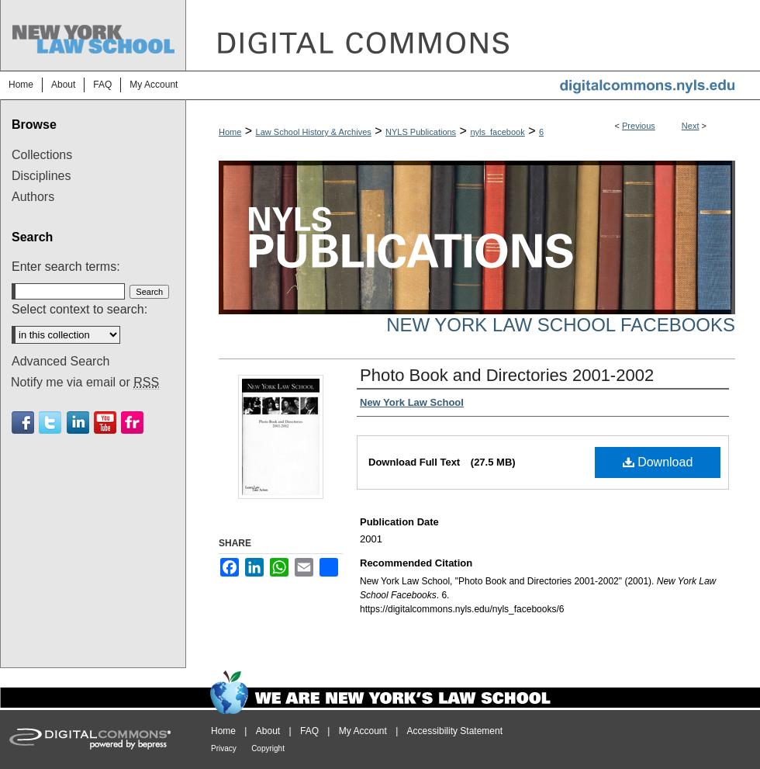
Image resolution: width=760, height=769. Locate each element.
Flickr (132, 422)
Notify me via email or (85, 383)
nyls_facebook (497, 132)
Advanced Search (60, 361)
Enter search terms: (66, 266)
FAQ (309, 731)
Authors (33, 196)
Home (230, 132)
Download (658, 462)
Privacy (224, 748)
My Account (363, 731)
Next (691, 125)
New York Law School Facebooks (560, 324)
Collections (42, 154)
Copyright (268, 748)
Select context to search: (79, 309)
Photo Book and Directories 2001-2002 (507, 375)
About (268, 731)
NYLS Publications (420, 132)
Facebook (23, 422)
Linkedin (78, 422)
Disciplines (41, 175)
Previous (638, 125)
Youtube (105, 422)
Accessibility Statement (455, 731)
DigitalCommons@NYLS (473, 35)
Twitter (50, 422)
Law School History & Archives (313, 132)
